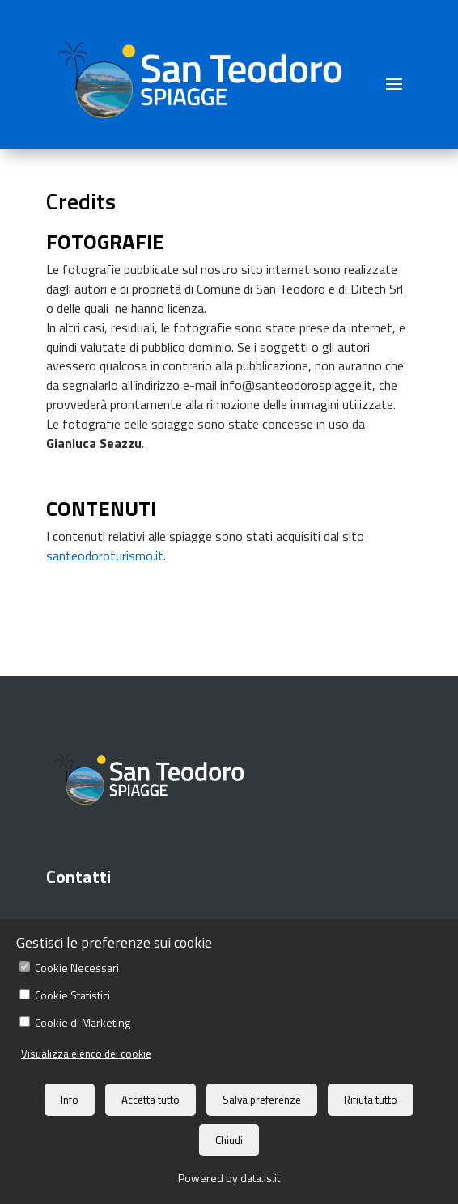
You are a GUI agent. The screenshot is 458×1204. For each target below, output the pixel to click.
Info (69, 1100)
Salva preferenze (262, 1100)
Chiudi (229, 1140)
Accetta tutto (150, 1100)
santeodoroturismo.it (104, 555)
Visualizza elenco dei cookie (86, 1054)
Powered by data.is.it (229, 1177)
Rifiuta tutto (370, 1100)
